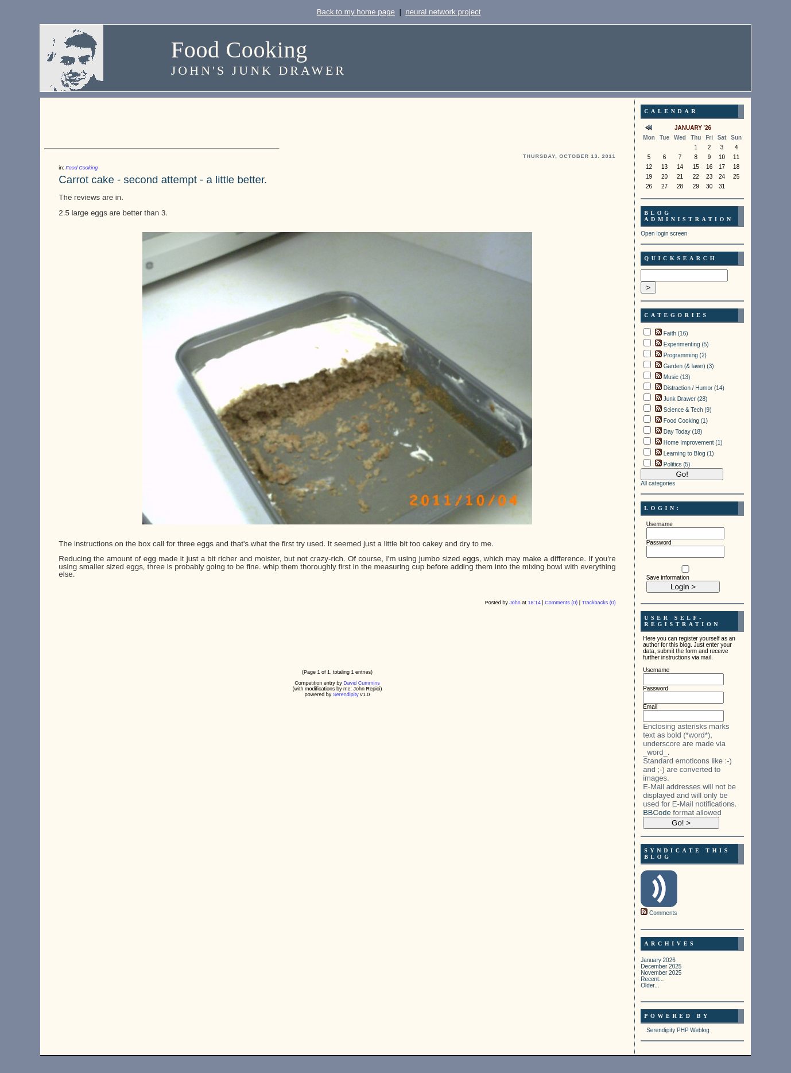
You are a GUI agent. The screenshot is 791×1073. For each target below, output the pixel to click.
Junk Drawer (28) (686, 399)
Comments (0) (561, 602)
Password (659, 542)
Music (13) (677, 377)
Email (650, 707)
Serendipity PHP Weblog (677, 1030)
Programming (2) (685, 355)
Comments (663, 913)
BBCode (656, 812)
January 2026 (658, 960)
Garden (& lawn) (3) (689, 366)
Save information (667, 577)
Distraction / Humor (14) (694, 388)
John (515, 602)
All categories (658, 483)
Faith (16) (676, 333)
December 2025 (661, 966)
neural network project (442, 11)
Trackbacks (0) (598, 602)
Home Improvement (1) (693, 442)
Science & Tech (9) (688, 410)
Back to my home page (356, 11)
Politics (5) (677, 464)
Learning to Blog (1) (689, 453)
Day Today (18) (683, 432)
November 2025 (661, 973)
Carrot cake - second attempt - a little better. (163, 179)
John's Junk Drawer (258, 70)
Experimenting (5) (686, 344)
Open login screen (664, 233)
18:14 (534, 602)
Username (659, 524)
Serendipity (346, 694)
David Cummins (361, 683)
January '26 (692, 128)
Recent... (652, 979)
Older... (650, 985)
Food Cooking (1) (686, 421)
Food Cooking (239, 50)
